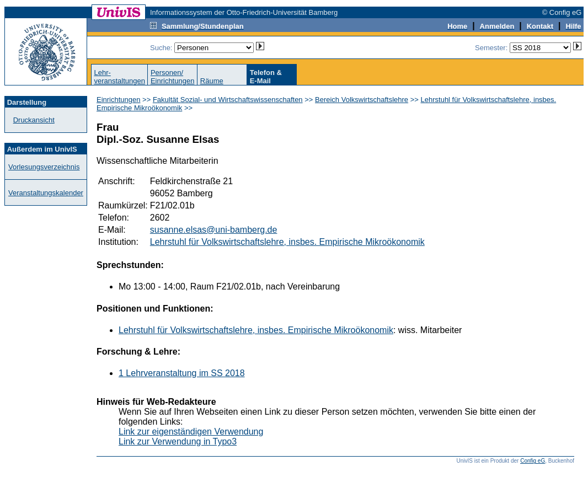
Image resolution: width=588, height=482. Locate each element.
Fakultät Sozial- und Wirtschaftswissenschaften (228, 99)
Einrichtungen (119, 99)
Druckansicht (34, 120)
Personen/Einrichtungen (173, 76)
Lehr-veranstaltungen (119, 76)
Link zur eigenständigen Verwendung (191, 431)
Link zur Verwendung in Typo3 (178, 441)
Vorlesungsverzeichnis (43, 167)
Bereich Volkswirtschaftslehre (361, 99)
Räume (211, 81)
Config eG (532, 461)
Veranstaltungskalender (45, 193)
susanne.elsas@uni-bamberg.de (213, 229)
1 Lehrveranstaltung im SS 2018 (182, 373)
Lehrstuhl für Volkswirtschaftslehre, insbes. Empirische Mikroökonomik (287, 242)
